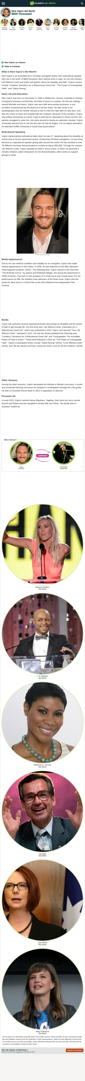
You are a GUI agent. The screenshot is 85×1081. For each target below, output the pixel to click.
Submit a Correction (74, 1050)
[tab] (42, 63)
